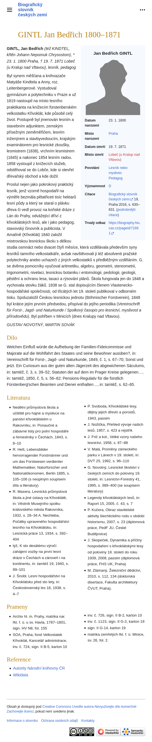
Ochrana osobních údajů (59, 721)
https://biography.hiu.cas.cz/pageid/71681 (124, 228)
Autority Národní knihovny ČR (39, 668)
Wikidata (20, 675)
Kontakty (87, 721)
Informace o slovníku (22, 721)
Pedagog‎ (115, 178)
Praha (113, 134)
